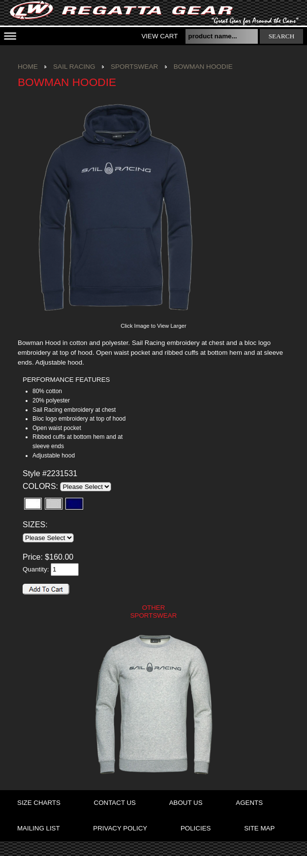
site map (259, 828)
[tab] (79, 380)
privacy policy (120, 828)
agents (249, 802)
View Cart (159, 36)
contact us (115, 802)
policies (196, 828)
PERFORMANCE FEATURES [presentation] (66, 379)
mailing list (38, 828)
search (282, 36)
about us (186, 802)
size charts (39, 802)
